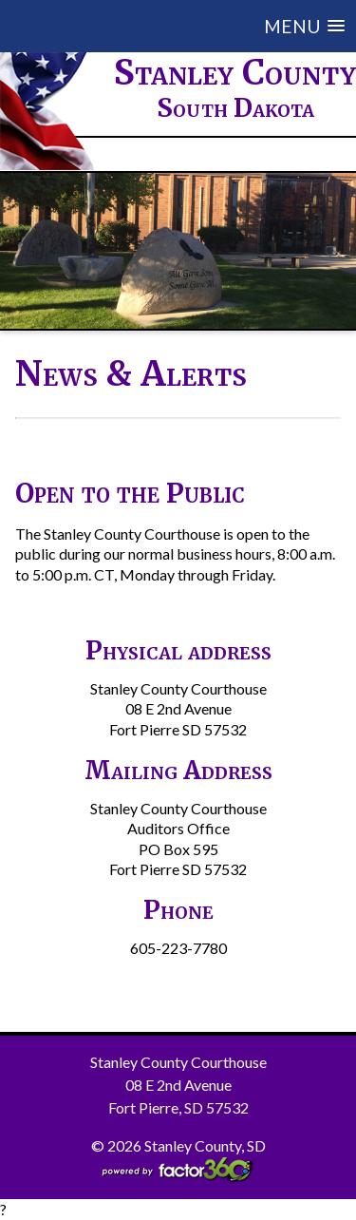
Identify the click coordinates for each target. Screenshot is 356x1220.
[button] (193, 26)
